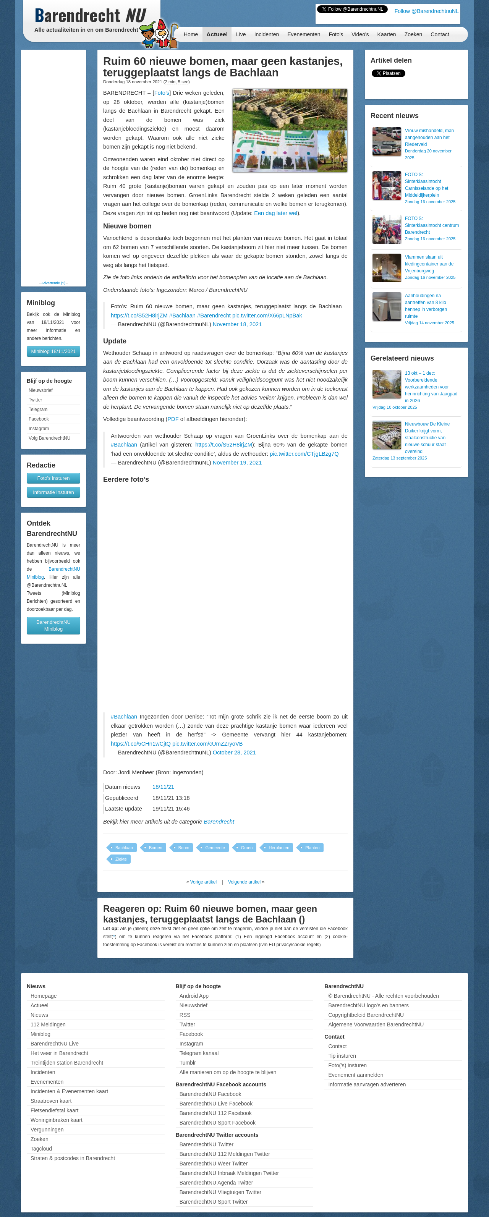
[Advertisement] (53, 165)
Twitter (35, 400)
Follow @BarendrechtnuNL (427, 11)
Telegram (38, 409)
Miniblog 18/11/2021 (53, 351)
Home (191, 34)
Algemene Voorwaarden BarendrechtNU (376, 1024)
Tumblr (188, 1063)
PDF (172, 419)
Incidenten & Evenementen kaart (69, 1091)
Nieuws (39, 1015)
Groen (247, 847)
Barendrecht (219, 822)
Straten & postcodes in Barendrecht (73, 1158)
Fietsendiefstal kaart (54, 1110)
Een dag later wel (275, 213)
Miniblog (40, 1034)
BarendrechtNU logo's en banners (368, 1005)
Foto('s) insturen (347, 1065)
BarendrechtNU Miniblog (53, 625)
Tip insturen (342, 1056)
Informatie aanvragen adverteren (367, 1084)
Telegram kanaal (199, 1053)
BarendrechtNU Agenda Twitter (216, 1183)
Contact (440, 34)
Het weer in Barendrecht (59, 1053)
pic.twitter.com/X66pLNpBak (267, 315)
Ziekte (121, 859)
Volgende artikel (244, 882)
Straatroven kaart (51, 1101)
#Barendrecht (214, 315)
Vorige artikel (203, 882)
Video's (360, 34)
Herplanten (279, 847)
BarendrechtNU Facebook (210, 1094)
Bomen (155, 847)
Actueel (217, 34)
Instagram (39, 428)
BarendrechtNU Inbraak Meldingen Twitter (229, 1173)
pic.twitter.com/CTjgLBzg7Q (304, 454)
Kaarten (386, 34)
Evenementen (303, 34)
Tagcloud (41, 1149)
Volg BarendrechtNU (49, 438)
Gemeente (215, 847)
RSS (185, 1015)
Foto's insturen (53, 478)
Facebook (39, 419)
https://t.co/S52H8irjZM (139, 315)
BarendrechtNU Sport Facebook (218, 1123)
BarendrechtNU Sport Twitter (214, 1202)
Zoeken (414, 34)
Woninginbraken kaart (57, 1120)
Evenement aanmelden (355, 1075)
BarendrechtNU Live (55, 1044)
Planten (312, 847)
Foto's (336, 34)
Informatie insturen (53, 492)
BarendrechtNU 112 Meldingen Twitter (225, 1154)
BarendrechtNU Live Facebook (216, 1103)
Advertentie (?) (53, 283)
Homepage (44, 996)
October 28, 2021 (234, 752)
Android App (194, 996)
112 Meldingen (48, 1024)
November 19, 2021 (237, 463)
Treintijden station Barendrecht (67, 1063)
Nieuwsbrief (41, 390)
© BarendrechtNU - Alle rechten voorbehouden (383, 996)
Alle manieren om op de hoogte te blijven (228, 1072)
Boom (183, 847)
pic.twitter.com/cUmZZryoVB (207, 744)
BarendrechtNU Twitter (206, 1144)
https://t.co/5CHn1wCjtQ (141, 744)
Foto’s (162, 93)
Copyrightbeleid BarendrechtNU (366, 1015)
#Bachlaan (182, 315)
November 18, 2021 (237, 324)
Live (241, 34)
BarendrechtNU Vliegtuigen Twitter (221, 1192)
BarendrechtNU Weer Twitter (214, 1163)
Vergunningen (47, 1129)
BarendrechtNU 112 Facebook (216, 1113)
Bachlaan (124, 847)
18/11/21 (163, 787)
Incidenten (266, 34)
